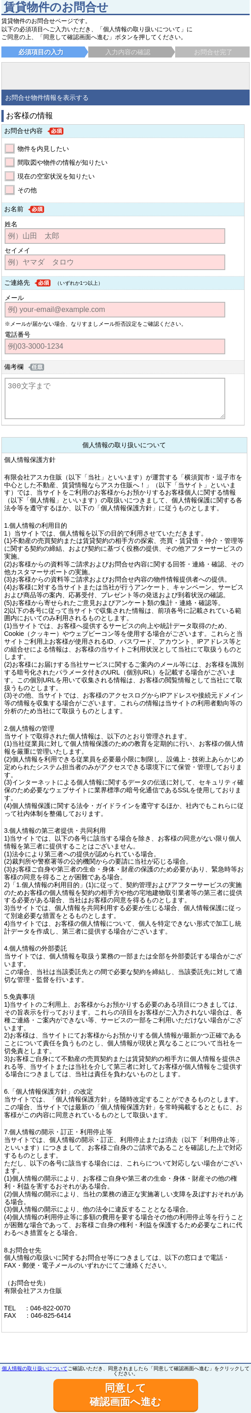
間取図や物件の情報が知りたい (62, 162)
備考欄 (13, 366)
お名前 (13, 209)
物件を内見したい (43, 148)
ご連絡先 (17, 282)
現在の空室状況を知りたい (56, 176)
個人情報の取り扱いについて (35, 1368)
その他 (27, 190)
